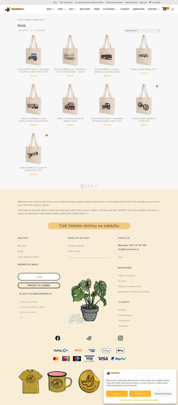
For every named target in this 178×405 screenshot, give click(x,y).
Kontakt (152, 9)
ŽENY (60, 9)
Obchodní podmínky (114, 2)
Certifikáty (123, 326)
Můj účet (143, 2)
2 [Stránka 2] (85, 186)
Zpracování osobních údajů (32, 307)
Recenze (122, 281)
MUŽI (49, 9)
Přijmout (117, 393)
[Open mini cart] (165, 9)
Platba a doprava (126, 275)
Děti (71, 9)
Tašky (97, 9)
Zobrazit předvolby (163, 393)
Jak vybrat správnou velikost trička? (89, 2)
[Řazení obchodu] (142, 31)
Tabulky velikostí (76, 246)
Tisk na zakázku (66, 2)
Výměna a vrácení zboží (129, 286)
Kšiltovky (85, 9)
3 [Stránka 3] (88, 186)
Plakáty (125, 9)
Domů (20, 19)
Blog (55, 2)
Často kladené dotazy (28, 257)
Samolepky (138, 9)
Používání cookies (28, 312)
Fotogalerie (124, 320)
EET (22, 317)
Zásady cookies (126, 400)
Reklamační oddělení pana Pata (133, 291)
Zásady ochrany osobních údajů (146, 400)
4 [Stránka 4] (91, 186)
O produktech (125, 315)
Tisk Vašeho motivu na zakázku (89, 225)
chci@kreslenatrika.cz (128, 249)
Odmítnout (140, 393)
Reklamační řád (131, 2)
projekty (54, 213)
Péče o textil (74, 251)
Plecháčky (108, 9)
